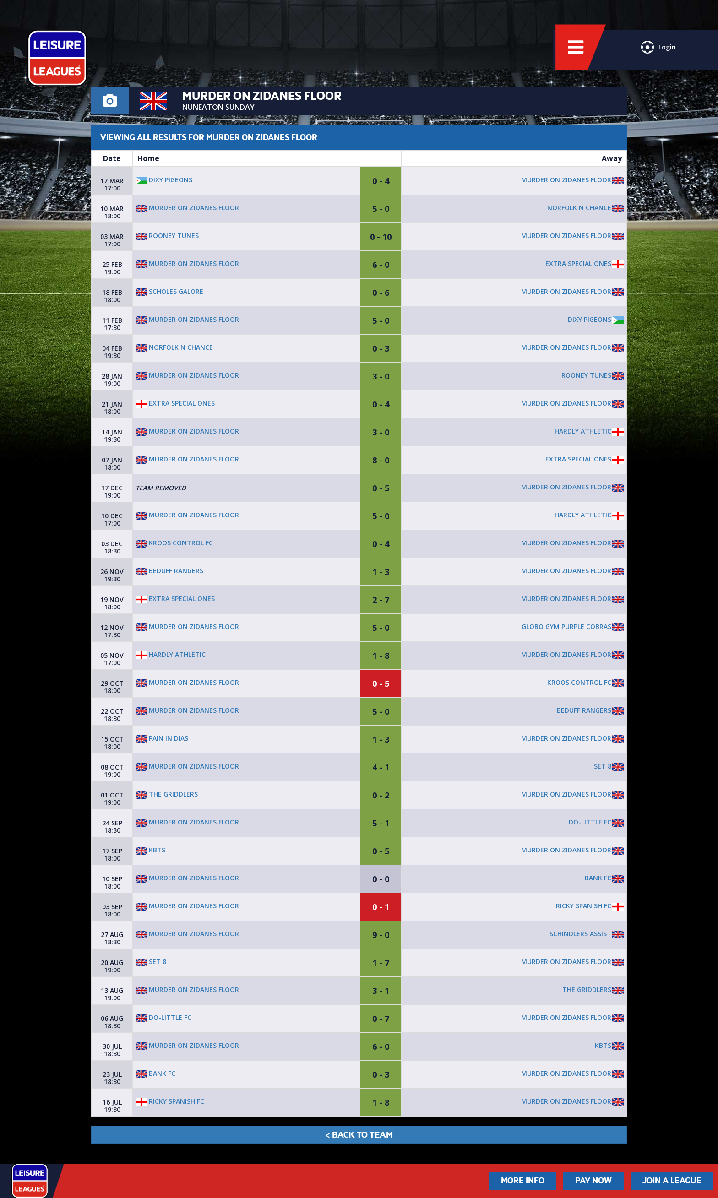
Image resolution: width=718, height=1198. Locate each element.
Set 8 (602, 766)
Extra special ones (578, 263)
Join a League (672, 1180)
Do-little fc (590, 822)
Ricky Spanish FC (583, 905)
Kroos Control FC (174, 542)
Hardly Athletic (583, 431)
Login (657, 52)
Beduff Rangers (169, 570)
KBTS (150, 850)
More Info (522, 1180)
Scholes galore (169, 291)
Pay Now (593, 1180)
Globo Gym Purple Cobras (566, 626)
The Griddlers (167, 794)
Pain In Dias (162, 738)
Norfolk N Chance (579, 207)
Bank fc (598, 877)
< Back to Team (359, 1134)
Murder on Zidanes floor (566, 179)
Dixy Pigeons (164, 179)
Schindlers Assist (580, 933)
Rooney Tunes (167, 235)
